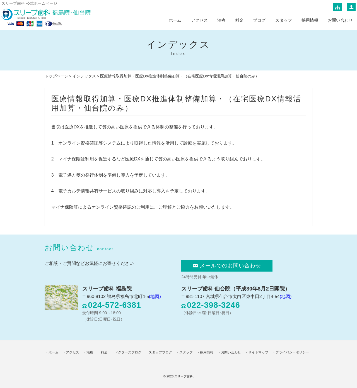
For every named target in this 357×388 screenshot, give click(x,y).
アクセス (199, 20)
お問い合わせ (340, 20)
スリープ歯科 (183, 376)
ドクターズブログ (128, 352)
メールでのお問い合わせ (227, 266)
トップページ (56, 76)
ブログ (259, 20)
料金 (239, 20)
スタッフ (283, 20)
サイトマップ (258, 352)
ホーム (175, 20)
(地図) (155, 296)
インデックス (84, 76)
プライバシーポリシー (292, 352)
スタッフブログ (160, 352)
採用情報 (309, 20)
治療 (221, 20)
